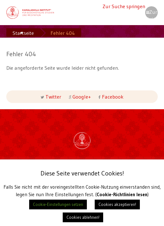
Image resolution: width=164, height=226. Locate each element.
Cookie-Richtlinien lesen (121, 194)
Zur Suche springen (124, 6)
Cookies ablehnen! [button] (82, 217)
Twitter (53, 97)
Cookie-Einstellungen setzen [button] (58, 204)
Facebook (112, 97)
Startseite (23, 33)
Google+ (81, 97)
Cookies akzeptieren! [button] (117, 204)
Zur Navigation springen (151, 14)
